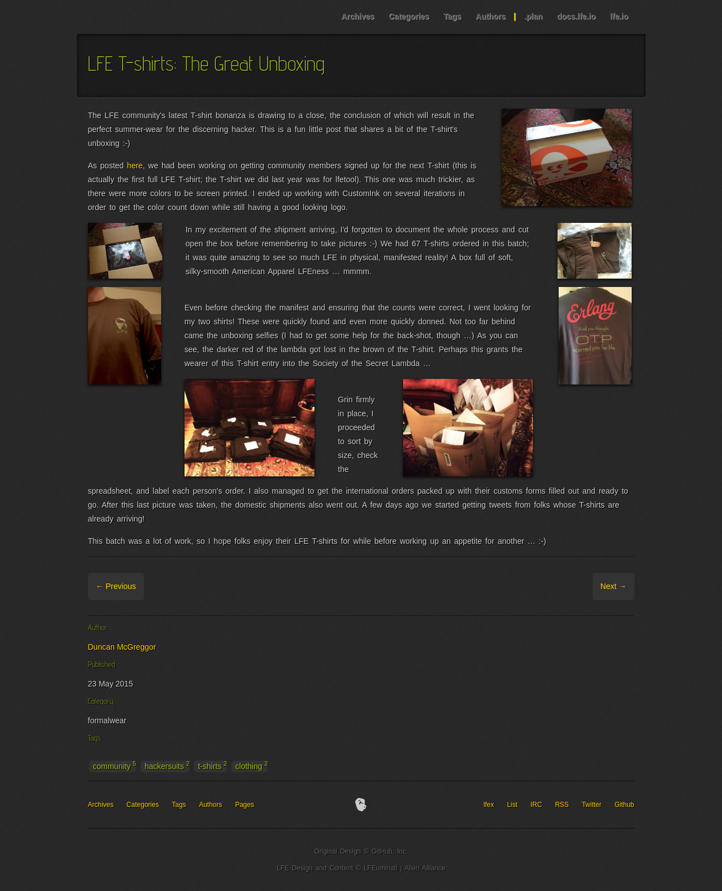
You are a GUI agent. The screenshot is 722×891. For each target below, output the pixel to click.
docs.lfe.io (576, 16)
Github (624, 805)
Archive (159, 586)
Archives (357, 16)
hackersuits (167, 766)
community (115, 766)
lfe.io (619, 16)
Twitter (591, 805)
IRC (536, 805)
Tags (452, 16)
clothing (251, 766)
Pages (244, 805)
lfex (488, 805)
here (135, 165)
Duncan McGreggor (122, 646)
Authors (491, 16)
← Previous (116, 586)
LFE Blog (148, 17)
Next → (613, 586)
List (512, 805)
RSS (562, 805)
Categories (409, 16)
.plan (533, 16)
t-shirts (212, 766)
